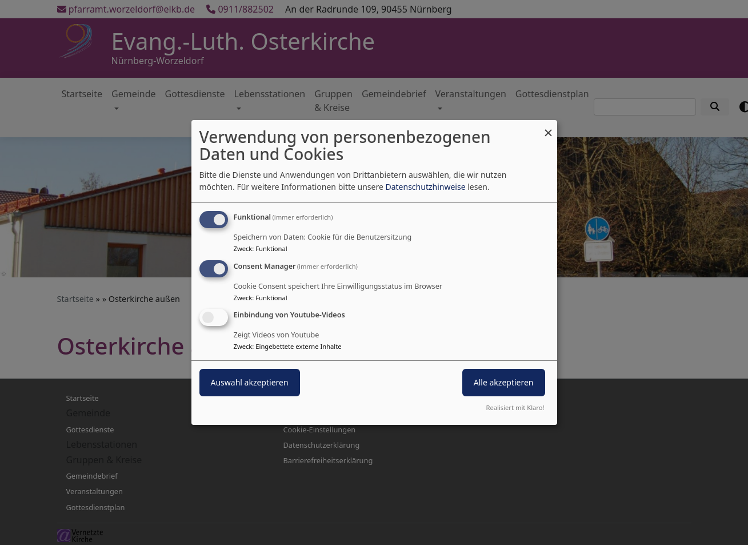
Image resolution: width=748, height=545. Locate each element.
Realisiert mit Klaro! (515, 407)
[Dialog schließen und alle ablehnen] (548, 127)
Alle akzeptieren (504, 382)
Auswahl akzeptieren (250, 382)
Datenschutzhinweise (425, 186)
